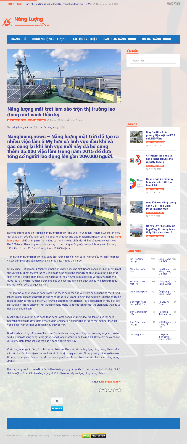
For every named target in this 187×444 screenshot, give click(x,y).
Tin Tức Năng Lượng (36, 120)
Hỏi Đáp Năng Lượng (156, 39)
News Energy (76, 120)
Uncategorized (137, 334)
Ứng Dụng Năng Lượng (165, 292)
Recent (132, 124)
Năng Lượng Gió (138, 291)
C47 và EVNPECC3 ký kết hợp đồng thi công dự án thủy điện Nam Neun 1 (160, 229)
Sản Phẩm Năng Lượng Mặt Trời (138, 303)
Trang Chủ (18, 39)
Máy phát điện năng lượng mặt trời (166, 336)
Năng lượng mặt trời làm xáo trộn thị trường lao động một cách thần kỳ (61, 112)
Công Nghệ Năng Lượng (49, 39)
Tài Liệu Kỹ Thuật (85, 39)
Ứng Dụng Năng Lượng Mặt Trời (165, 271)
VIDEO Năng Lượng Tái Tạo (165, 324)
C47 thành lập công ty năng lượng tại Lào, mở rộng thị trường (159, 158)
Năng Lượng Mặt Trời (17, 120)
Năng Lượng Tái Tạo (154, 166)
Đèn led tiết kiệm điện (138, 313)
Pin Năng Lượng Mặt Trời (138, 282)
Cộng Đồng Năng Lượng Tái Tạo (41, 436)
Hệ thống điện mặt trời (165, 313)
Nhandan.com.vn (111, 381)
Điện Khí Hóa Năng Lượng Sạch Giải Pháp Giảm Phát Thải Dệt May (59, 4)
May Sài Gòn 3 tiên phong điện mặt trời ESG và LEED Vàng (160, 135)
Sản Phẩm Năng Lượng (119, 39)
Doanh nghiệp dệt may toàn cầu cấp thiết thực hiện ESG (159, 182)
